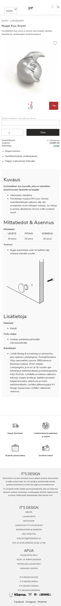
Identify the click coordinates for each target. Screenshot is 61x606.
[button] (52, 7)
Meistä (28, 512)
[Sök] (13, 3)
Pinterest (42, 602)
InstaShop (28, 521)
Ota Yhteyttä (29, 534)
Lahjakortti (28, 516)
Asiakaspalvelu (29, 555)
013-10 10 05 (18, 543)
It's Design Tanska (29, 586)
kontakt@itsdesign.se (29, 538)
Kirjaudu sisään (29, 568)
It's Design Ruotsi (29, 577)
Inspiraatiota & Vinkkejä (29, 529)
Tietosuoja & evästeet (29, 564)
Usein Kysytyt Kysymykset (29, 525)
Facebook (19, 602)
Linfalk (56, 145)
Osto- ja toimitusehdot (29, 559)
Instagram (31, 602)
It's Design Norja (29, 581)
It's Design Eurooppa (29, 590)
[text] (30, 104)
